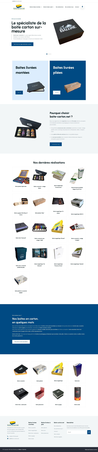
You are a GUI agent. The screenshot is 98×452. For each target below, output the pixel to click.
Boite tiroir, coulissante (20, 404)
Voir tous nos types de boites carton (22, 44)
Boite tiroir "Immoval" (21, 238)
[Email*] (79, 432)
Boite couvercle (21, 381)
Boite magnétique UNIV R (77, 214)
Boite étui (77, 380)
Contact (77, 7)
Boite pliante (40, 381)
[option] (49, 28)
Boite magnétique (58, 380)
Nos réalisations (59, 7)
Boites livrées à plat (48, 7)
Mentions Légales (58, 436)
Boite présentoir (39, 404)
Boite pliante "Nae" (39, 213)
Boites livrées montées (35, 7)
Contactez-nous (56, 144)
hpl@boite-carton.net (17, 1)
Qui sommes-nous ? (58, 428)
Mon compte (57, 434)
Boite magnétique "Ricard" (58, 238)
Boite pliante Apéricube (20, 186)
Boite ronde (77, 404)
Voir (19, 92)
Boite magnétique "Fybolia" (77, 264)
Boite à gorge (58, 404)
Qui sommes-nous (69, 7)
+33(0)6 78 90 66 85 (13, 436)
